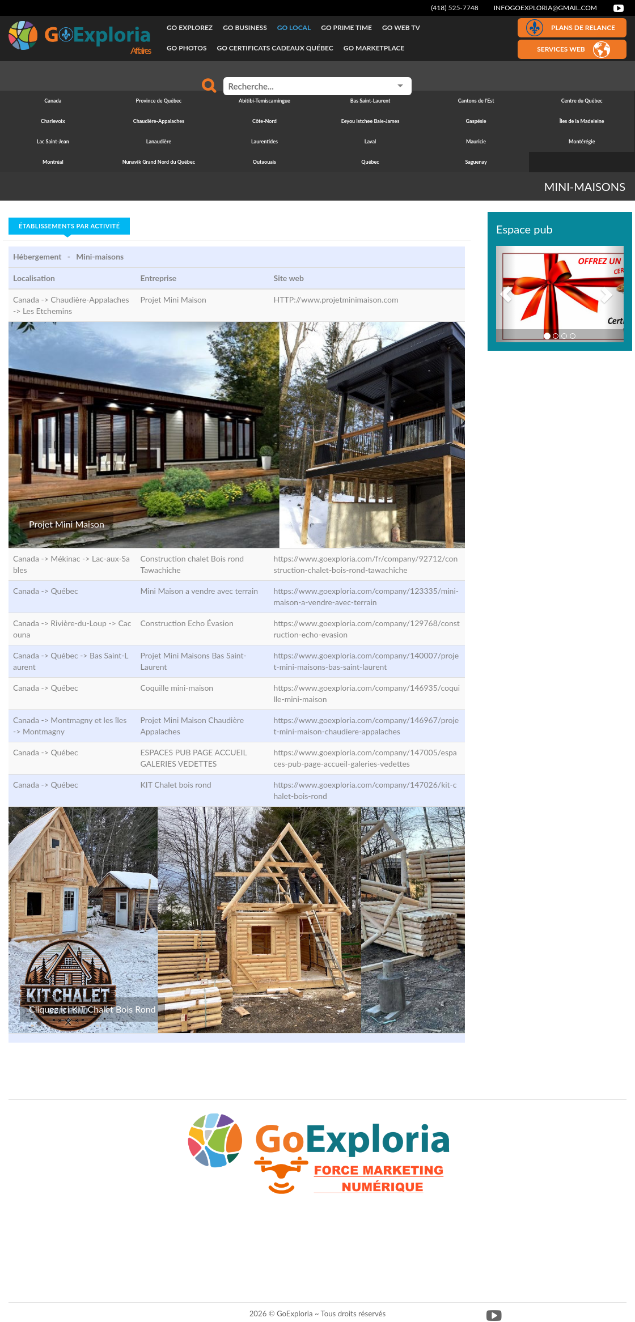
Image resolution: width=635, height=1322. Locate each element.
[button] (505, 294)
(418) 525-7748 (455, 7)
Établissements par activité (69, 225)
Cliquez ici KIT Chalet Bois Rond (92, 1009)
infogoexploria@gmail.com (545, 7)
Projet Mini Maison (66, 523)
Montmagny (44, 731)
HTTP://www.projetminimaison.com (336, 299)
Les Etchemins (47, 311)
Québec (64, 591)
